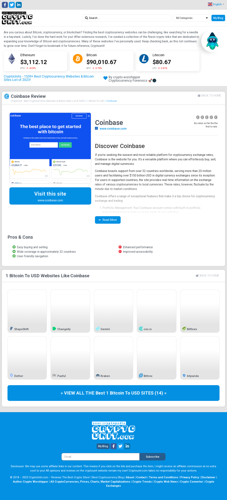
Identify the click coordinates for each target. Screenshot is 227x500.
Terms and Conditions (163, 477)
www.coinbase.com (113, 128)
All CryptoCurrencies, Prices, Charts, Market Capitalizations (90, 481)
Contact (141, 477)
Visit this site (50, 194)
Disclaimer (208, 477)
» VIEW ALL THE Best (83, 393)
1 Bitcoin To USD (95, 100)
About (130, 477)
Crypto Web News (166, 481)
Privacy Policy (189, 477)
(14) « (161, 393)
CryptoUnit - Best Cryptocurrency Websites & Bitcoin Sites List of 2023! (48, 100)
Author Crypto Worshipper (30, 481)
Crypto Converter (191, 481)
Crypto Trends (142, 481)
